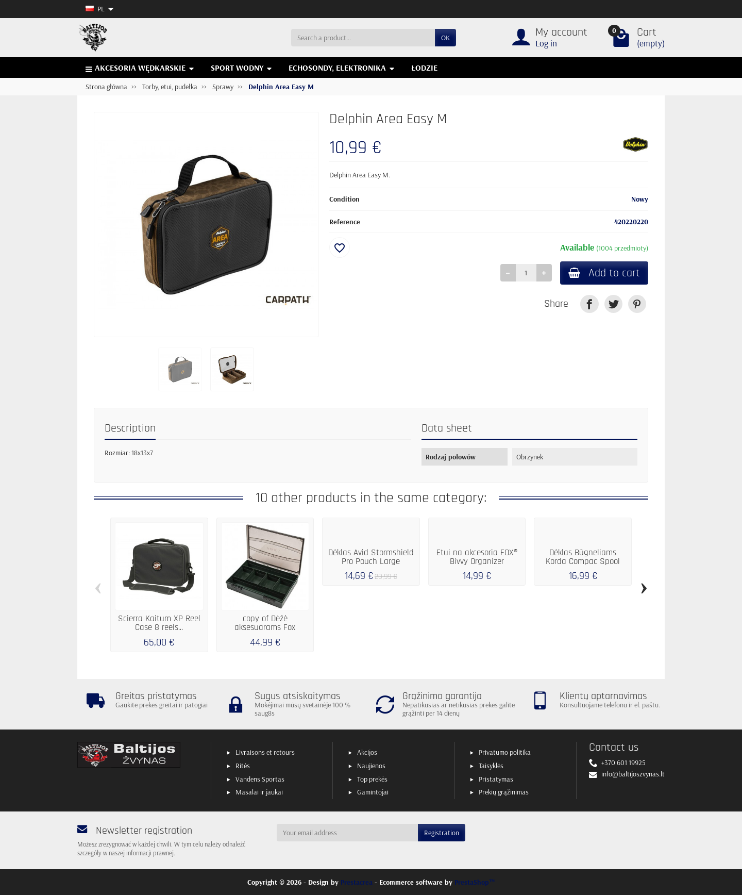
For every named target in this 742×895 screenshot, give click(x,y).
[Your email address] (347, 832)
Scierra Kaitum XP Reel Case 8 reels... (159, 623)
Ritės (242, 765)
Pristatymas (496, 779)
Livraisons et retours (265, 752)
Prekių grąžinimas (504, 792)
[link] (589, 304)
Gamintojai (373, 792)
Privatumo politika (505, 752)
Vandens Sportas (259, 779)
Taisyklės (491, 765)
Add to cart (604, 273)
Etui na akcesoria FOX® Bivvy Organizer (476, 557)
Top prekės (372, 779)
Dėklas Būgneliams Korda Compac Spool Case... (583, 561)
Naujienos (371, 765)
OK (445, 37)
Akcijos (367, 752)
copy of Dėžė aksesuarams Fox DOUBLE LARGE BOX (265, 627)
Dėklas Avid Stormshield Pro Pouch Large (371, 557)
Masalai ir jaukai (259, 792)
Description (130, 428)
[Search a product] (363, 37)
